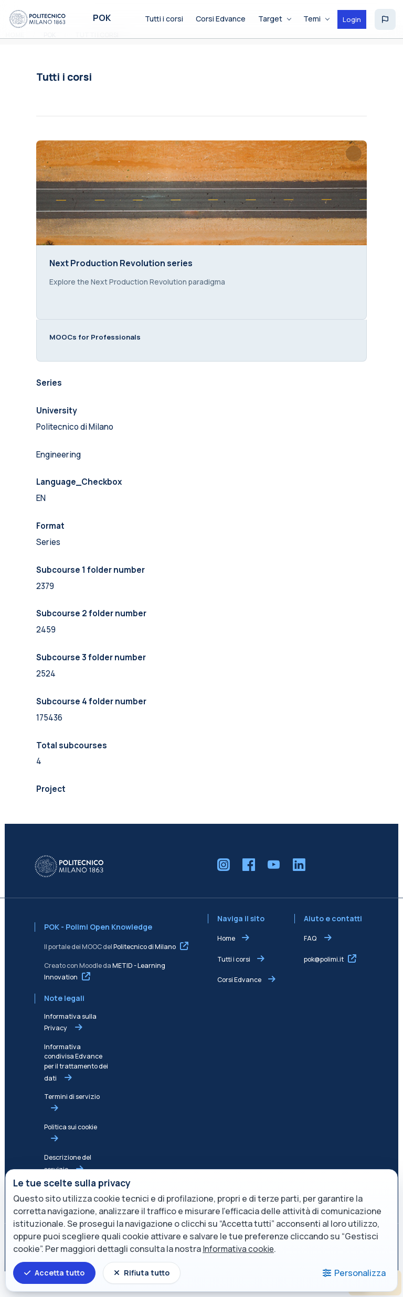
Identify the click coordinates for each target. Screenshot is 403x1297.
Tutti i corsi (233, 983)
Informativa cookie (239, 1249)
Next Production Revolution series (116, 276)
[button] (385, 19)
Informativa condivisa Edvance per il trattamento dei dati (71, 1087)
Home (226, 963)
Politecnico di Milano (140, 971)
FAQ (313, 963)
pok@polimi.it (326, 983)
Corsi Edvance (239, 1004)
